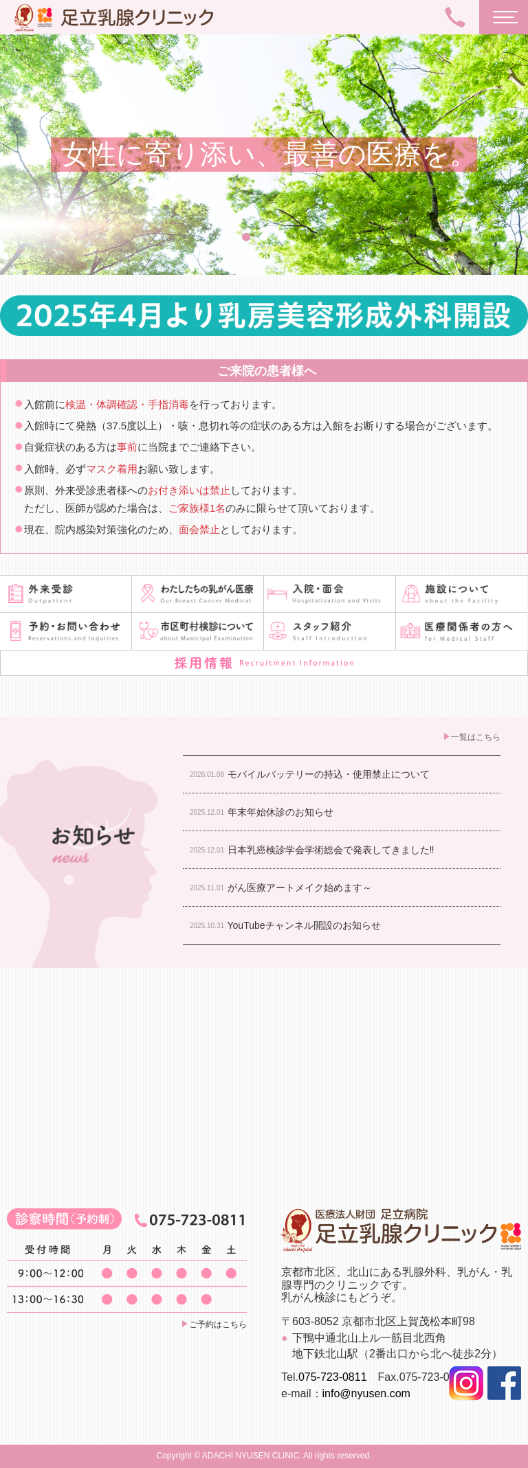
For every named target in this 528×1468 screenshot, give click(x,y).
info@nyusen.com (366, 1393)
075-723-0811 (332, 1377)
